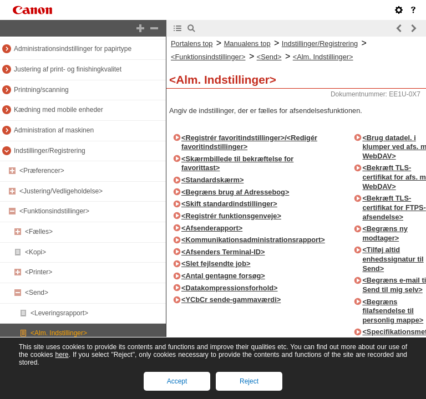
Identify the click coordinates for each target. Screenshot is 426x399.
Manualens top (247, 43)
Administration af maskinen (54, 130)
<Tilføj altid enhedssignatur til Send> (392, 258)
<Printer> (38, 272)
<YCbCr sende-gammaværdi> (231, 299)
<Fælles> (39, 232)
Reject (249, 381)
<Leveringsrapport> (59, 313)
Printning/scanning (41, 90)
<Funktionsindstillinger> (54, 211)
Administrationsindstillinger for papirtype (72, 49)
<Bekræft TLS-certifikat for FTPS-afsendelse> (393, 207)
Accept (177, 381)
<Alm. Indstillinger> (59, 333)
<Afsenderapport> (211, 228)
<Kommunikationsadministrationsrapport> (253, 240)
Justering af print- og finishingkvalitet (67, 69)
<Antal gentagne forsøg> (223, 276)
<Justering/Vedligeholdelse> (61, 191)
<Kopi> (35, 252)
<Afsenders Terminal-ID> (223, 252)
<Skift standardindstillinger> (229, 204)
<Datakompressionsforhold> (229, 288)
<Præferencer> (41, 171)
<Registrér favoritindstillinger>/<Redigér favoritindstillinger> (249, 142)
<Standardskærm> (212, 180)
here (61, 355)
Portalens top (191, 43)
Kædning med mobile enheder (58, 110)
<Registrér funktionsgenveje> (231, 216)
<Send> (36, 292)
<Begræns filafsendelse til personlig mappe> (392, 311)
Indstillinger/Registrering (49, 151)
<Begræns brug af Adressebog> (235, 192)
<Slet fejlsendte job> (215, 263)
